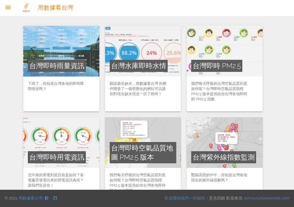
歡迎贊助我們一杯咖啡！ (187, 198)
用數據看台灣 (47, 7)
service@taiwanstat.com (266, 198)
